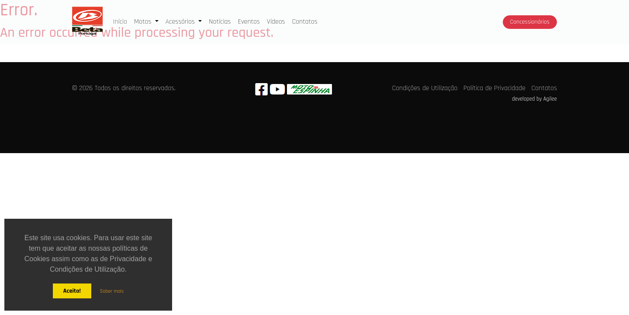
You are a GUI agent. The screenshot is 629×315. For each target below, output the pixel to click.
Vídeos (276, 21)
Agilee (550, 98)
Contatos (304, 21)
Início (122, 21)
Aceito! (71, 291)
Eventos (248, 21)
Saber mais (112, 291)
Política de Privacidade (494, 88)
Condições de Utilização (425, 88)
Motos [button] (143, 21)
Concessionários (530, 22)
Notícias (220, 21)
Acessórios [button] (181, 21)
